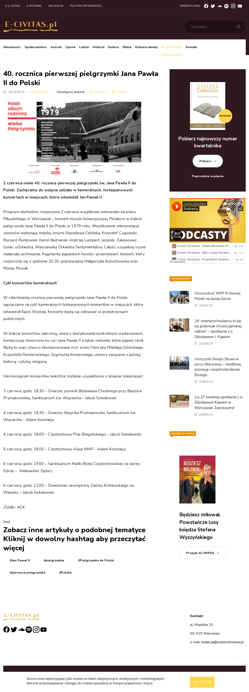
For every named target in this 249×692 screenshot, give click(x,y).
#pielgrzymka (54, 560)
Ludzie (84, 47)
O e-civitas (12, 6)
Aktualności (12, 47)
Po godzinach (172, 47)
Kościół (56, 47)
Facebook (98, 92)
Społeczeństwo (36, 47)
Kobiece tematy (146, 47)
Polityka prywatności (86, 6)
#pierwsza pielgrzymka (27, 573)
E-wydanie (34, 6)
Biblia (127, 47)
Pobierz (205, 161)
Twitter (119, 92)
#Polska (65, 573)
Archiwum (55, 6)
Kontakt (191, 47)
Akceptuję (202, 682)
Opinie (70, 47)
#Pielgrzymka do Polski (96, 560)
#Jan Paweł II (20, 560)
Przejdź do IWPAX (200, 553)
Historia (98, 47)
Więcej (147, 683)
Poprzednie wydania (208, 176)
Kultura (113, 47)
